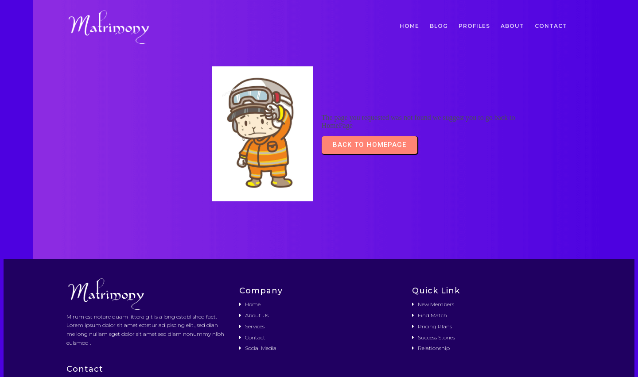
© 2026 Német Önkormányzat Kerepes (319, 364)
